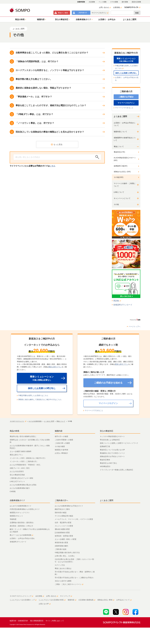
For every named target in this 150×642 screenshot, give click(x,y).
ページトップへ (134, 326)
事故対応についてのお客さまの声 (112, 450)
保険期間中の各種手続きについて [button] (124, 139)
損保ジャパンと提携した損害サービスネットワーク (119, 443)
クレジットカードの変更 (64, 526)
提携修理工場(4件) (120, 166)
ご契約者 (82, 13)
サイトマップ (66, 596)
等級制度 (13, 519)
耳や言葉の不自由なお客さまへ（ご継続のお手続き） (75, 578)
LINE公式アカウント (17, 481)
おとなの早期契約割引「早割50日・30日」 (26, 465)
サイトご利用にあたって (55, 621)
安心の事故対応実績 (17, 475)
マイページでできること (124, 108)
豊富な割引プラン (55, 367)
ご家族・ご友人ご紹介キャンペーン (69, 584)
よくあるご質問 (120, 116)
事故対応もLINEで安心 (108, 463)
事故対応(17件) (119, 152)
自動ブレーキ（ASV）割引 (20, 468)
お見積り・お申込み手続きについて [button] (124, 124)
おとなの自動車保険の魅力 (20, 488)
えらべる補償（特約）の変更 (65, 539)
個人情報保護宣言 (36, 621)
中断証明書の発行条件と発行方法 (67, 553)
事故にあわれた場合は (63, 568)
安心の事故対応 (106, 431)
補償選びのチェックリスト (20, 512)
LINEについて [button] (119, 192)
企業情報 (117, 7)
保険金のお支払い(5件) (122, 172)
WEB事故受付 (105, 466)
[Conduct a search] (53, 157)
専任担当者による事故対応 (110, 440)
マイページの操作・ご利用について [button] (124, 184)
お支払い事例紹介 (61, 453)
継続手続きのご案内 (62, 509)
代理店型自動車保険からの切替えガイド (25, 509)
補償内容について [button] (120, 132)
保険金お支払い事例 (105, 600)
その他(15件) (118, 177)
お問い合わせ (105, 7)
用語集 (117, 301)
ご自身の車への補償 (62, 443)
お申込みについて (124, 600)
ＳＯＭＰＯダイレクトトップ (21, 596)
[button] (20, 19)
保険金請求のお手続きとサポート (112, 456)
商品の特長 (14, 431)
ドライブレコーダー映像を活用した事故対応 (116, 470)
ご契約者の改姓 (60, 549)
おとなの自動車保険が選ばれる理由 (23, 485)
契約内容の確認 (60, 512)
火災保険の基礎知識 (86, 600)
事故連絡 (63, 13)
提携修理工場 (105, 446)
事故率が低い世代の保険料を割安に (23, 436)
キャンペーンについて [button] (122, 198)
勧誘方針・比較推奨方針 (19, 621)
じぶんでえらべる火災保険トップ (23, 600)
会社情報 (39, 596)
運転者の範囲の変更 (62, 529)
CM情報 (13, 491)
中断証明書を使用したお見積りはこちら (126, 67)
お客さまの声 (45, 604)
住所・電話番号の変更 (63, 522)
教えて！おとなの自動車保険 (21, 535)
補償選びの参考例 (61, 450)
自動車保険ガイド (17, 500)
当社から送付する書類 (63, 581)
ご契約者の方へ (61, 500)
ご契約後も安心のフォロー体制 (21, 478)
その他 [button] (116, 204)
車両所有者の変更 (61, 542)
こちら (52, 166)
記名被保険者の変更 (62, 532)
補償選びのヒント (16, 516)
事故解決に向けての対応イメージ (112, 453)
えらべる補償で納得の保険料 (20, 451)
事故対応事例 (105, 460)
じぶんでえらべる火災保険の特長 (52, 600)
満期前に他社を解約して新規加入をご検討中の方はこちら (40, 399)
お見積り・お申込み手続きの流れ (126, 78)
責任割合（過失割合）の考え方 (21, 526)
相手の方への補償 (61, 436)
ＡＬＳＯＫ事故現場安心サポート (112, 436)
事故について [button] (119, 146)
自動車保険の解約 (61, 546)
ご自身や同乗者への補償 (64, 440)
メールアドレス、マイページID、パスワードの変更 (74, 519)
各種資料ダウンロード (122, 305)
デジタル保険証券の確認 (64, 516)
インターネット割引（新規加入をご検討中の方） (28, 458)
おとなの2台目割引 (17, 471)
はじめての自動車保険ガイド (20, 506)
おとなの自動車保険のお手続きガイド (69, 506)
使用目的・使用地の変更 (64, 536)
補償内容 (58, 431)
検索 (137, 13)
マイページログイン (100, 13)
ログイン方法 (60, 565)
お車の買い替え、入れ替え (65, 556)
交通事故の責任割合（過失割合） (22, 522)
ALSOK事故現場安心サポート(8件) (125, 159)
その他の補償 (60, 446)
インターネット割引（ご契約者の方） (24, 461)
